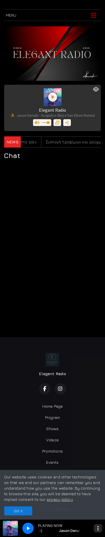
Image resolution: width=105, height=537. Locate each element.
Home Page (52, 406)
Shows (52, 428)
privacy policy (60, 499)
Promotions (52, 451)
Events (52, 462)
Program (52, 417)
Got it (18, 510)
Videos (52, 439)
